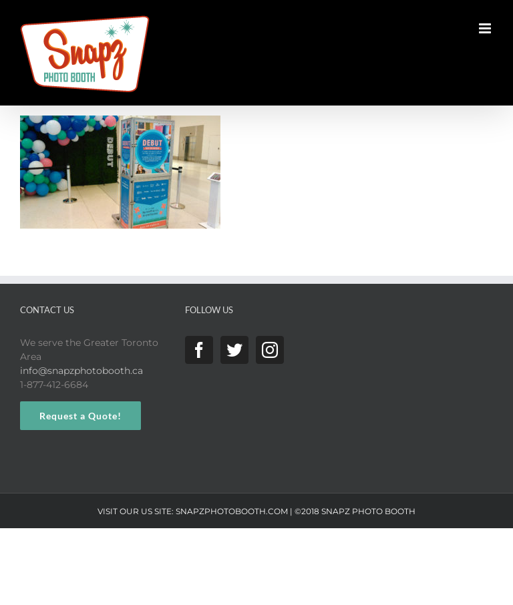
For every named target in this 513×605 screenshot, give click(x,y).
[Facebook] (199, 350)
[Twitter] (234, 350)
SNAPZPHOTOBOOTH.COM (232, 511)
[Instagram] (270, 350)
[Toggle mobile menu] (486, 28)
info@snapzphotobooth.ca (81, 371)
